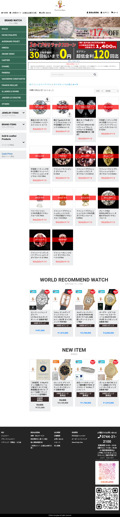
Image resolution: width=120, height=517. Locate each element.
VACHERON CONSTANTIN (13, 79)
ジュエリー (5, 436)
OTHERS (5, 104)
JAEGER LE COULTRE (11, 97)
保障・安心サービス (37, 436)
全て (31, 84)
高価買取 (75, 432)
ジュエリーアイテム (43, 84)
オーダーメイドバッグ (79, 439)
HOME (4, 13)
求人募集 (57, 446)
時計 (2, 432)
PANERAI (6, 72)
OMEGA (5, 47)
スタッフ (57, 442)
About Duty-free (77, 442)
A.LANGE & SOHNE (10, 91)
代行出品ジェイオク (78, 436)
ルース (75, 84)
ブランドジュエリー (8, 439)
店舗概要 (57, 436)
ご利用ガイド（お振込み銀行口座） (23, 13)
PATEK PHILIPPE (9, 35)
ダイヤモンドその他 (62, 84)
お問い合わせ (45, 13)
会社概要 (57, 432)
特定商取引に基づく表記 (39, 439)
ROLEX (5, 29)
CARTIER (6, 60)
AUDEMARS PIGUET (11, 41)
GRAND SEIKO (8, 54)
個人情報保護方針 (37, 442)
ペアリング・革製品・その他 (11, 442)
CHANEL (5, 66)
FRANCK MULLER (10, 85)
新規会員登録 (35, 432)
